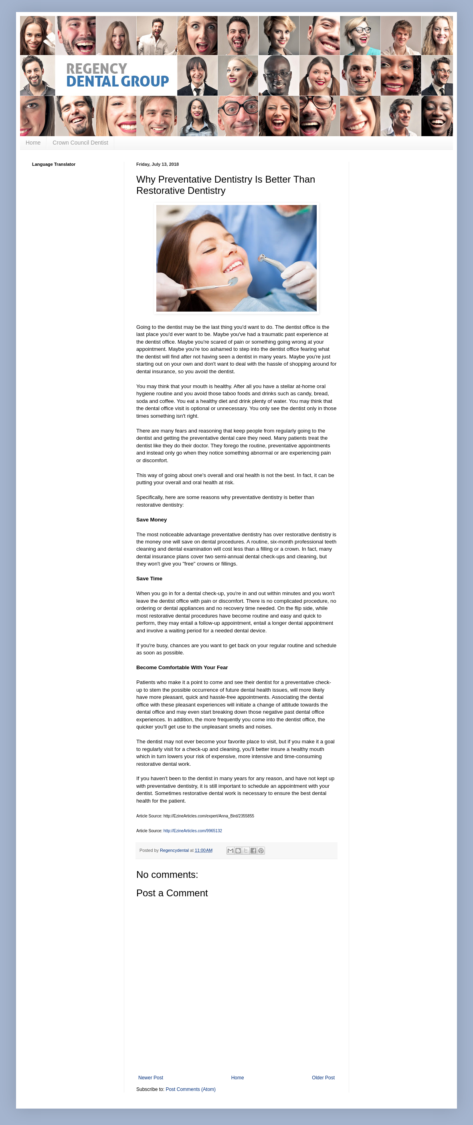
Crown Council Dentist (80, 142)
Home (33, 142)
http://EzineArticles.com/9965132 (193, 831)
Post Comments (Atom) (191, 1089)
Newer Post (150, 1078)
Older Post (323, 1078)
